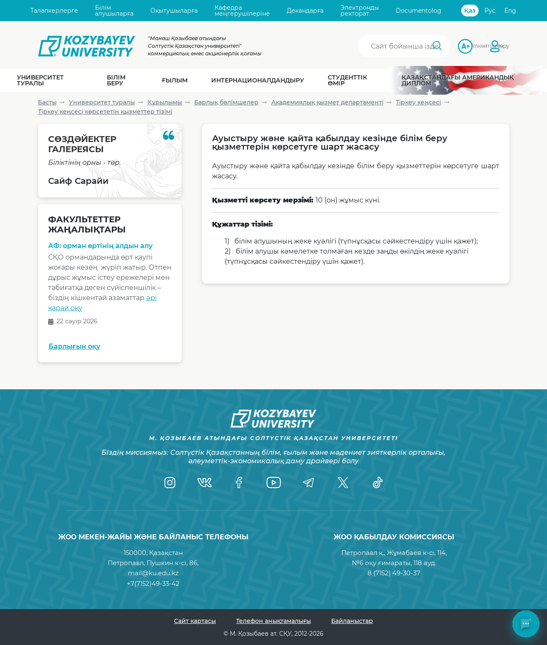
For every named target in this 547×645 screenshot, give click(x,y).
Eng (510, 10)
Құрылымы (164, 102)
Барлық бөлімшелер (226, 102)
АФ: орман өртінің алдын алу (100, 246)
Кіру (503, 46)
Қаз (470, 10)
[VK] (204, 483)
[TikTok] (377, 483)
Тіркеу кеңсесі (418, 102)
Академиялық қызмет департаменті (327, 102)
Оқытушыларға (174, 11)
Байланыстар (352, 621)
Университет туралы (102, 102)
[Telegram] (308, 483)
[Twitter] (343, 483)
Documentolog (418, 11)
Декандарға (305, 11)
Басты (47, 102)
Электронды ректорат (359, 11)
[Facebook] (239, 483)
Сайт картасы (195, 621)
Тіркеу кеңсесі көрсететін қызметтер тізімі (105, 111)
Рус (489, 10)
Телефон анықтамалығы (273, 621)
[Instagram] (170, 483)
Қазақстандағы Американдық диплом (458, 80)
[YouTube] (274, 483)
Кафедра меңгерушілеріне (242, 11)
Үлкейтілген (474, 46)
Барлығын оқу (74, 346)
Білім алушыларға (114, 11)
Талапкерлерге (54, 11)
